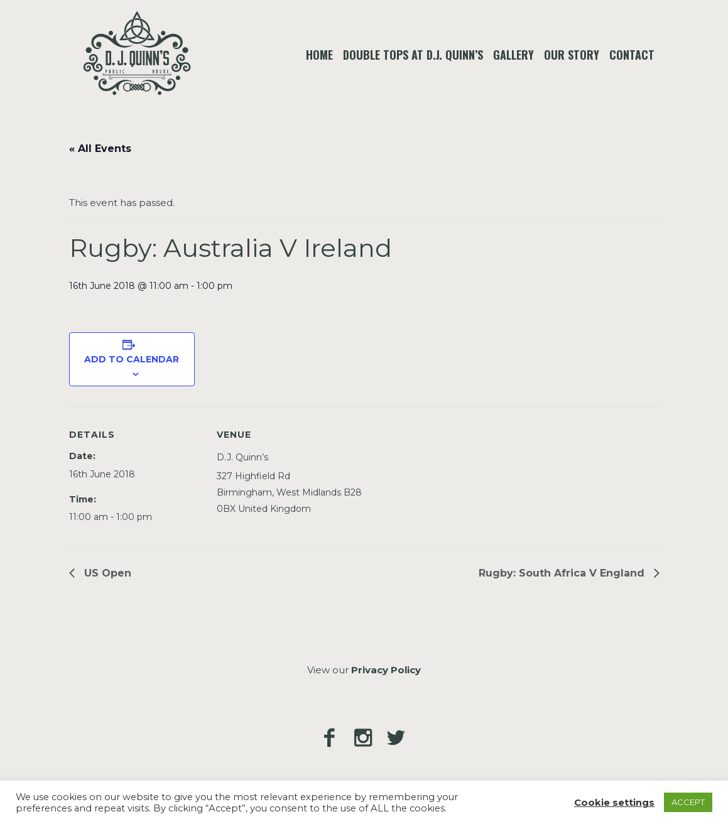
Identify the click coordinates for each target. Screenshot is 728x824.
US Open (106, 573)
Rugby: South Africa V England (563, 573)
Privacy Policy (386, 670)
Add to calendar (131, 359)
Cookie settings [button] (614, 802)
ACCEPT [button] (688, 802)
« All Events (100, 148)
